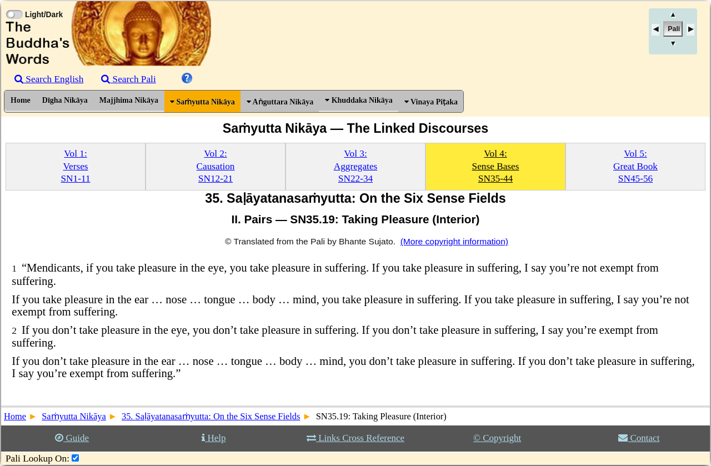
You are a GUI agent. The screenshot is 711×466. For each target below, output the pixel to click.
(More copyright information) (454, 241)
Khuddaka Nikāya (359, 100)
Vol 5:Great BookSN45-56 (635, 166)
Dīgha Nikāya (65, 100)
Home (21, 100)
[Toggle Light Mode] (14, 4)
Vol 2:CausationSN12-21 (216, 166)
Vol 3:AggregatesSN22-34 (356, 166)
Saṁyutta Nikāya (202, 102)
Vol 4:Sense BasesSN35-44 (495, 166)
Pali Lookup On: (37, 458)
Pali (674, 29)
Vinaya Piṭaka (431, 102)
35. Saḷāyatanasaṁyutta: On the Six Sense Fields (211, 416)
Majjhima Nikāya (128, 100)
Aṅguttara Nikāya (280, 102)
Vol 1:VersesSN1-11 (75, 166)
